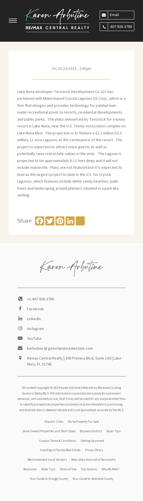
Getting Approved (92, 440)
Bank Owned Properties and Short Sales (49, 431)
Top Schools (89, 469)
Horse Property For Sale (83, 421)
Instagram (35, 329)
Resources (30, 469)
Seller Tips (48, 469)
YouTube (34, 339)
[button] (13, 21)
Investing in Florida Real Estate (60, 450)
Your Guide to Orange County (49, 478)
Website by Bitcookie (96, 387)
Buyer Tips (113, 431)
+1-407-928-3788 (40, 299)
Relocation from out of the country (93, 459)
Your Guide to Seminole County (93, 478)
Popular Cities (53, 421)
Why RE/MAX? (111, 469)
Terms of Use (68, 469)
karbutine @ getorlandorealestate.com (60, 348)
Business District (91, 431)
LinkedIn (34, 319)
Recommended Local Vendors (47, 459)
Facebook (35, 309)
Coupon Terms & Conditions (57, 440)
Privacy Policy (94, 450)
